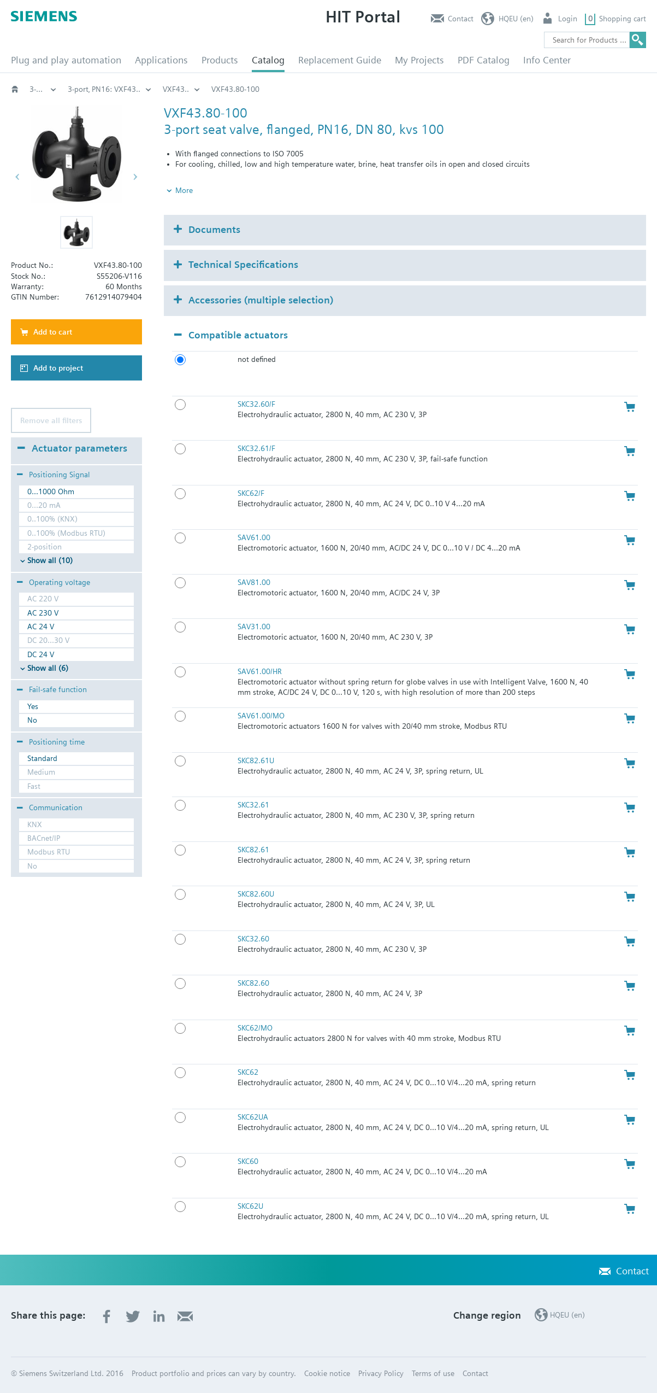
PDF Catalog (484, 60)
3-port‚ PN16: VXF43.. (489, 89)
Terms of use (433, 1373)
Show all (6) (47, 668)
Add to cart (52, 331)
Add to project (58, 368)
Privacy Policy (381, 1373)
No (32, 720)
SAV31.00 (254, 626)
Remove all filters (51, 420)
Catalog (268, 60)
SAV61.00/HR (260, 671)
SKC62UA (253, 1117)
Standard (42, 758)
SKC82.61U (256, 760)
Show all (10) (50, 560)
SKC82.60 (253, 983)
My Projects (419, 60)
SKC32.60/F (256, 404)
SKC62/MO (255, 1027)
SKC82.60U (256, 893)
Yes (32, 706)
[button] (76, 232)
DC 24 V (40, 654)
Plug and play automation (66, 60)
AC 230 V (42, 612)
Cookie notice (327, 1373)
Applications (161, 60)
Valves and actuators (102, 89)
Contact (460, 18)
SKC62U (250, 1206)
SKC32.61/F (256, 448)
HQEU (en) (516, 18)
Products (220, 60)
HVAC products (43, 89)
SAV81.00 (254, 582)
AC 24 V (40, 626)
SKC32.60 (253, 938)
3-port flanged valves (395, 89)
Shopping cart (622, 18)
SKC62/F (251, 493)
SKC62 (248, 1072)
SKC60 (248, 1161)
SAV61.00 (254, 537)
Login (567, 18)
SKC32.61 (253, 804)
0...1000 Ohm (50, 491)
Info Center (547, 60)
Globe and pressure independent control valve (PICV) (248, 89)
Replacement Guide (339, 60)
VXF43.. (561, 89)
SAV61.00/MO (261, 715)
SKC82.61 (253, 849)
